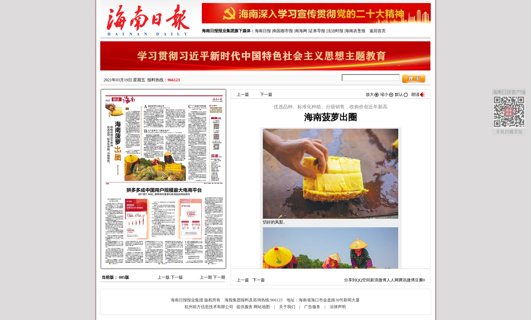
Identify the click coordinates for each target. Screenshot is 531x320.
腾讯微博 (407, 280)
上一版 (163, 277)
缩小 (387, 94)
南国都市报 (283, 30)
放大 (372, 94)
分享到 (350, 280)
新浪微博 (378, 280)
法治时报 (335, 30)
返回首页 (377, 30)
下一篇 (266, 94)
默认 (401, 94)
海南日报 (263, 30)
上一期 (206, 277)
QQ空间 (363, 280)
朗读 (418, 94)
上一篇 (243, 94)
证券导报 (317, 30)
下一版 (177, 277)
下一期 (219, 277)
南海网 (301, 30)
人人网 (392, 280)
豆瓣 (419, 280)
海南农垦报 (355, 30)
